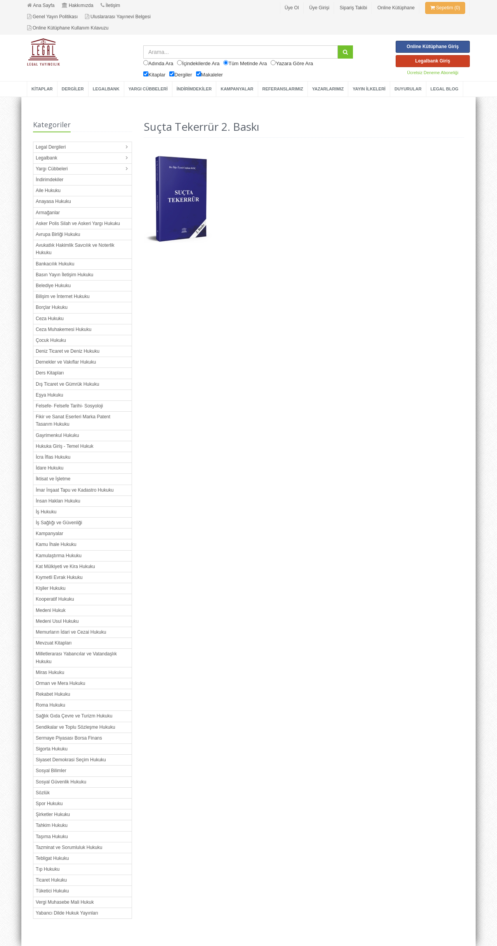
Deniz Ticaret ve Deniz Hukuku (67, 351)
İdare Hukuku (49, 468)
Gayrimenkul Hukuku (57, 435)
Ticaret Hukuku (51, 880)
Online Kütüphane (396, 7)
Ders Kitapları (50, 373)
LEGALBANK (106, 89)
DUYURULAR (408, 89)
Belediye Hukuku (53, 285)
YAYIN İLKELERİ (369, 89)
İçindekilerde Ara (200, 63)
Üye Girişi (319, 7)
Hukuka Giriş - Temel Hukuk (65, 446)
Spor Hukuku (49, 803)
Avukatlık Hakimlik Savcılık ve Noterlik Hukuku (75, 249)
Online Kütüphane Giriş (433, 46)
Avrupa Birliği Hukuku (58, 234)
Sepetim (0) (445, 7)
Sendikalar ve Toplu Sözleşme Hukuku (75, 727)
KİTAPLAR (42, 89)
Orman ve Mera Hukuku (60, 683)
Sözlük (43, 792)
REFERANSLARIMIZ (282, 89)
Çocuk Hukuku (51, 340)
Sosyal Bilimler (51, 770)
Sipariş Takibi (353, 7)
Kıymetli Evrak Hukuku (59, 577)
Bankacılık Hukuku (55, 264)
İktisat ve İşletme (53, 479)
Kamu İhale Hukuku (56, 544)
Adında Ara (160, 63)
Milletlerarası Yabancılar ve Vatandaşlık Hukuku (76, 657)
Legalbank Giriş (432, 61)
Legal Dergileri (51, 147)
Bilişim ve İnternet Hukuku (63, 296)
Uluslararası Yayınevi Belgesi (118, 16)
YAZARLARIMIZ (328, 89)
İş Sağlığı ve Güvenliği (59, 522)
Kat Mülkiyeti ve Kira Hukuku (65, 566)
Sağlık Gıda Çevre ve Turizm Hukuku (74, 716)
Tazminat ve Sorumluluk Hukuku (69, 847)
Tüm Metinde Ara (247, 63)
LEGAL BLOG (445, 89)
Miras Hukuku (50, 672)
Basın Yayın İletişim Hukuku (64, 274)
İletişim (110, 5)
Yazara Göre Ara (294, 63)
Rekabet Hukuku (53, 694)
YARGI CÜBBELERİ (148, 89)
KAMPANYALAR (237, 89)
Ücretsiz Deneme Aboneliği (432, 72)
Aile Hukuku (48, 190)
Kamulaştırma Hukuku (59, 555)
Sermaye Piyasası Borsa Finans (69, 738)
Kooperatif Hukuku (55, 599)
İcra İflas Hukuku (53, 457)
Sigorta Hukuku (52, 749)
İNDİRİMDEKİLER (194, 89)
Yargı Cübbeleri (52, 169)
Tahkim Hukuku (52, 825)
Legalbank (46, 158)
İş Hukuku (46, 512)
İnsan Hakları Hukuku (58, 501)
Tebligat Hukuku (52, 858)
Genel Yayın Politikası (52, 16)
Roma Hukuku (50, 705)
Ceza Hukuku (50, 318)
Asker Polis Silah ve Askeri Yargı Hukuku (78, 223)
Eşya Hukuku (49, 395)
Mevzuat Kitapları (54, 643)
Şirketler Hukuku (53, 814)
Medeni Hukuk (51, 610)
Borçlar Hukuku (52, 307)
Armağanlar (48, 212)
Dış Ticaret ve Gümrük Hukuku (67, 384)
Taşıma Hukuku (52, 836)
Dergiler (183, 75)
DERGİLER (73, 89)
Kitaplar (156, 75)
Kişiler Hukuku (51, 588)
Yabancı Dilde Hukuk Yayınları (67, 913)
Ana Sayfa (40, 5)
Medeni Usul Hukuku (57, 621)
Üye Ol (292, 7)
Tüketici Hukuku (52, 891)
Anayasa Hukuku (53, 201)
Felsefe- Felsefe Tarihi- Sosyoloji (69, 406)
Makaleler (212, 75)
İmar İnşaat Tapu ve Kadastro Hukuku (75, 490)
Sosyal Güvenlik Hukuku (61, 782)
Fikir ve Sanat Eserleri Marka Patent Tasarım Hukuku (73, 420)
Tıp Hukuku (47, 869)
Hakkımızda (77, 5)
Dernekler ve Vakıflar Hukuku (66, 362)
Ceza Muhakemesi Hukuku (63, 329)
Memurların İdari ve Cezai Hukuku (71, 632)
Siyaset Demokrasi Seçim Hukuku (71, 759)
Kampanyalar (49, 533)
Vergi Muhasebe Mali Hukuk (65, 902)
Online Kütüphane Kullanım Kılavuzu (67, 28)
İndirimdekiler (49, 179)
